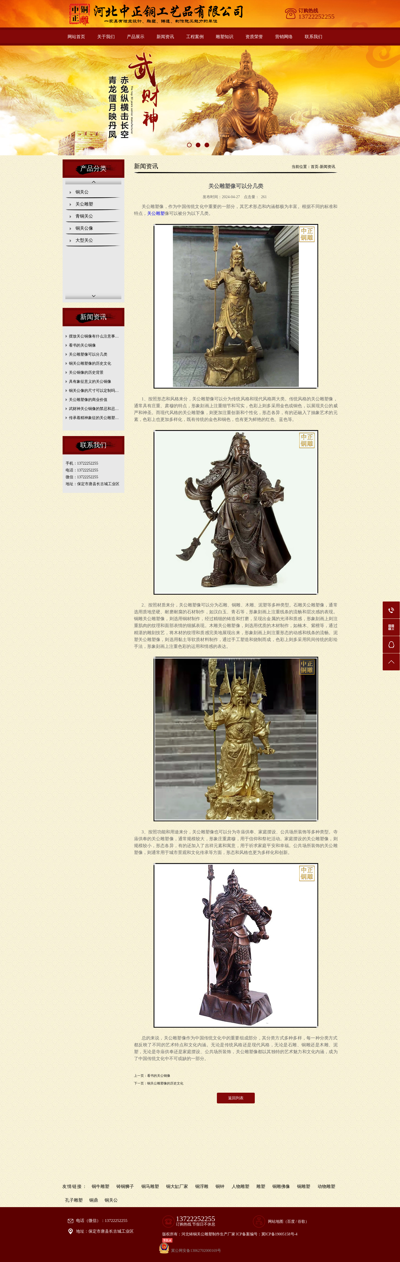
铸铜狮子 (125, 1186)
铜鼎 (93, 1200)
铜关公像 (84, 228)
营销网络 (284, 36)
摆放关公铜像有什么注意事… (94, 336)
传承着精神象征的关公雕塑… (94, 418)
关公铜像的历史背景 (86, 372)
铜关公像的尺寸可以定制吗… (94, 391)
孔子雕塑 (74, 1200)
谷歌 (301, 1221)
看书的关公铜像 (82, 345)
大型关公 (84, 240)
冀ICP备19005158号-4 (279, 1234)
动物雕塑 (326, 1186)
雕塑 (260, 1186)
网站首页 (76, 36)
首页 (314, 167)
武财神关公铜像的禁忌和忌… (94, 409)
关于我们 (106, 36)
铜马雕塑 (150, 1186)
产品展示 (135, 36)
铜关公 (82, 192)
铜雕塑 (303, 1186)
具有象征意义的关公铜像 (90, 382)
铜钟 (220, 1186)
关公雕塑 (84, 204)
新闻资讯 (165, 36)
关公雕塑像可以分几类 (88, 354)
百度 (291, 1221)
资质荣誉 (254, 36)
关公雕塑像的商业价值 (88, 400)
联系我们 (313, 36)
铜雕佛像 (281, 1186)
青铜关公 (84, 216)
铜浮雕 (201, 1186)
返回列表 (236, 1098)
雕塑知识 (224, 36)
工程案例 (195, 36)
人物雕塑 (240, 1186)
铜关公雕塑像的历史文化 (90, 363)
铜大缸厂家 (177, 1186)
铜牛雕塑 (100, 1186)
